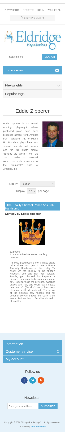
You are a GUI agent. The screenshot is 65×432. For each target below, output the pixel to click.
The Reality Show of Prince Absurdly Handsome (29, 206)
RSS (41, 380)
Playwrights (12, 10)
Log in (40, 10)
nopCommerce (38, 426)
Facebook (24, 380)
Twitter (32, 380)
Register (28, 10)
